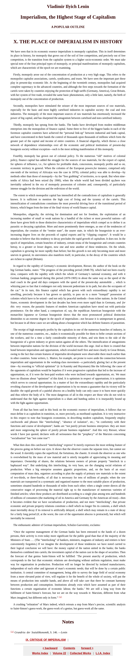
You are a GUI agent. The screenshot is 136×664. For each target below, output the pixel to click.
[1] (60, 597)
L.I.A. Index (103, 652)
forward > (87, 648)
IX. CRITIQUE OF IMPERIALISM (46, 639)
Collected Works (80, 652)
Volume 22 (59, 652)
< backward (50, 648)
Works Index (40, 652)
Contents (69, 648)
